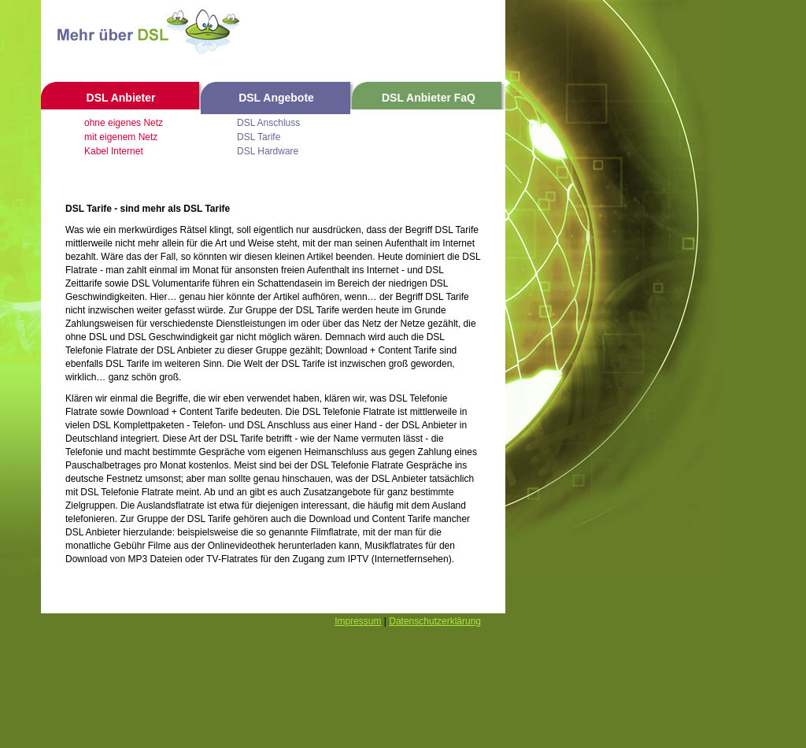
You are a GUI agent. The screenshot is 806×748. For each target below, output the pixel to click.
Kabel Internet (113, 151)
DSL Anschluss (268, 122)
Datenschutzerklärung (435, 621)
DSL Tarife (258, 137)
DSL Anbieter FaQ (428, 97)
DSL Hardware (267, 151)
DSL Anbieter (121, 97)
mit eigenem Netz (120, 137)
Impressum (358, 621)
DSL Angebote (276, 97)
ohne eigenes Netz (123, 122)
